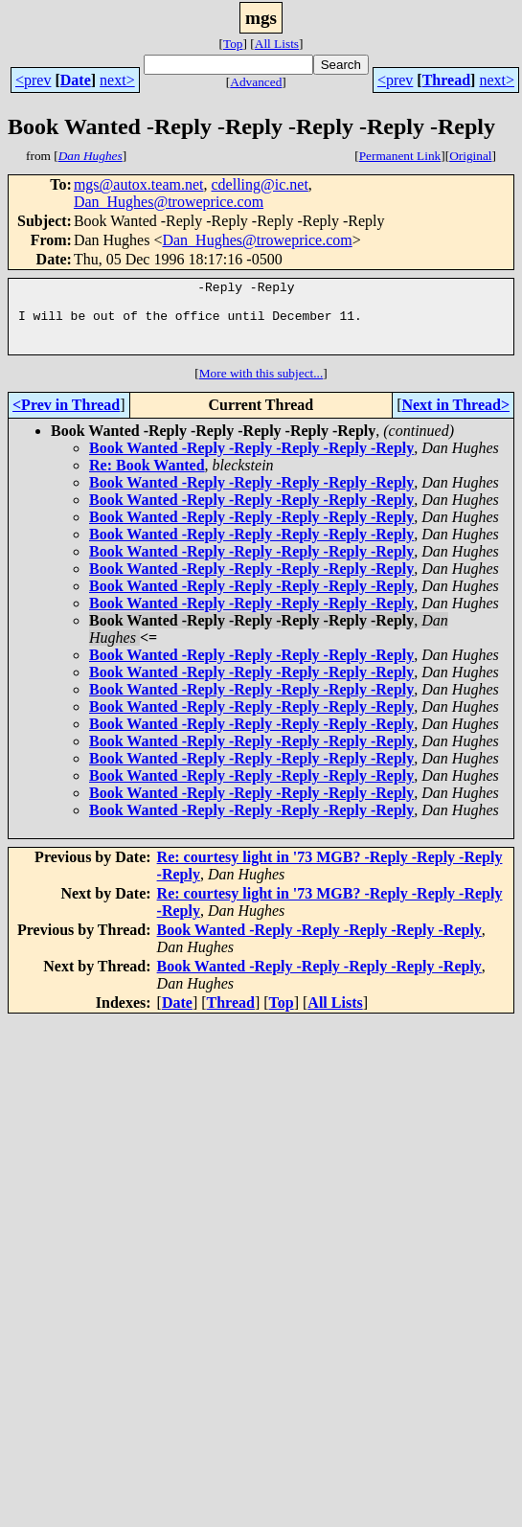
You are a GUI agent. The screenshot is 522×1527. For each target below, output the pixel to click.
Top (233, 43)
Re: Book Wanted (147, 479)
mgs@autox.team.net (139, 184)
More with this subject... (261, 387)
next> (117, 80)
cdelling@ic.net (259, 184)
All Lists (277, 43)
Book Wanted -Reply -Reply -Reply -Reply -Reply (251, 462)
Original (470, 155)
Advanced (256, 82)
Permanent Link (400, 155)
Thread (446, 80)
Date (75, 80)
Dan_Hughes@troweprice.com (168, 202)
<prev (33, 80)
